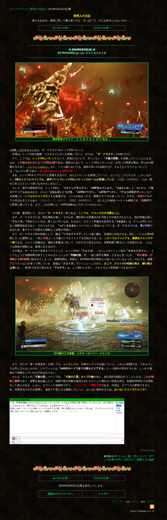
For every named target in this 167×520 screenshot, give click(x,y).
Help (118, 410)
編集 (151, 459)
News (118, 405)
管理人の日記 (37, 9)
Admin (119, 413)
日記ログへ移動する (135, 459)
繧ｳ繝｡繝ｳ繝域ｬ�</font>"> (63, 417)
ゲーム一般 (124, 456)
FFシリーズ (140, 456)
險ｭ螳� (119, 403)
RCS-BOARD (67, 445)
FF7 (151, 456)
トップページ (19, 9)
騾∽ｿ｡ (15, 440)
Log (118, 408)
